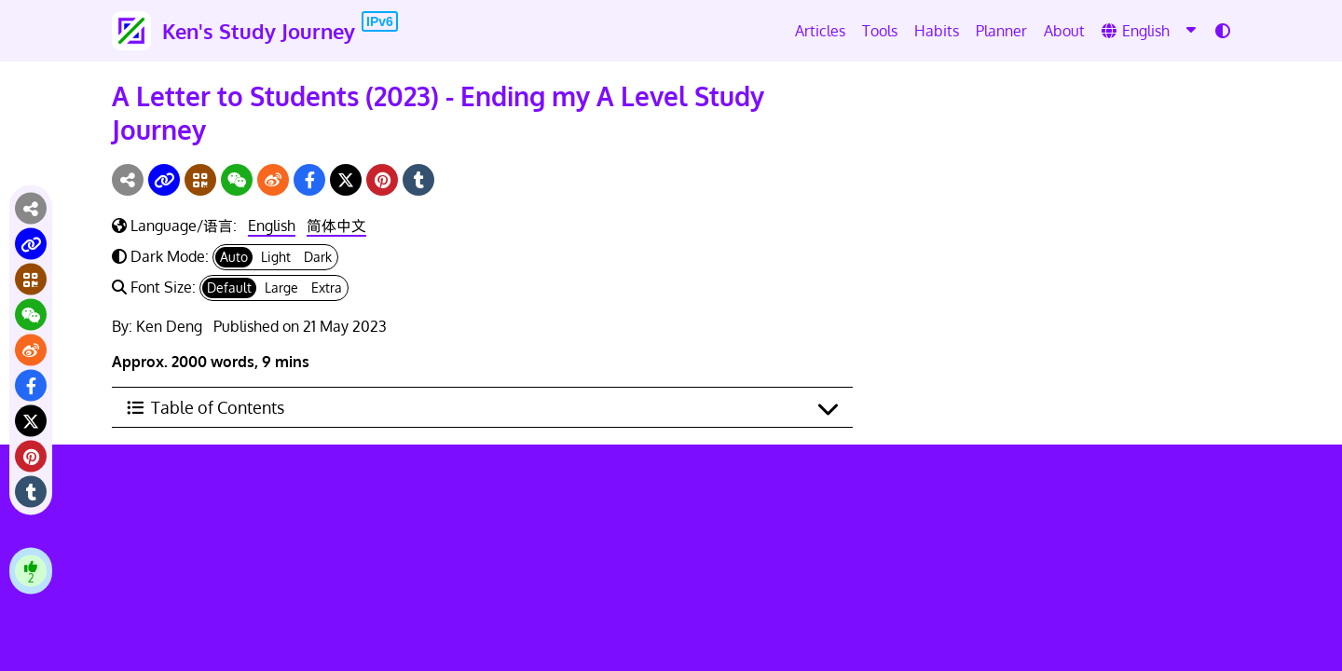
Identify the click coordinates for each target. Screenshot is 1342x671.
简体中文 (336, 225)
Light (276, 257)
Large (281, 287)
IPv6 (379, 21)
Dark (318, 257)
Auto (234, 257)
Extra (326, 287)
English (271, 225)
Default (229, 287)
